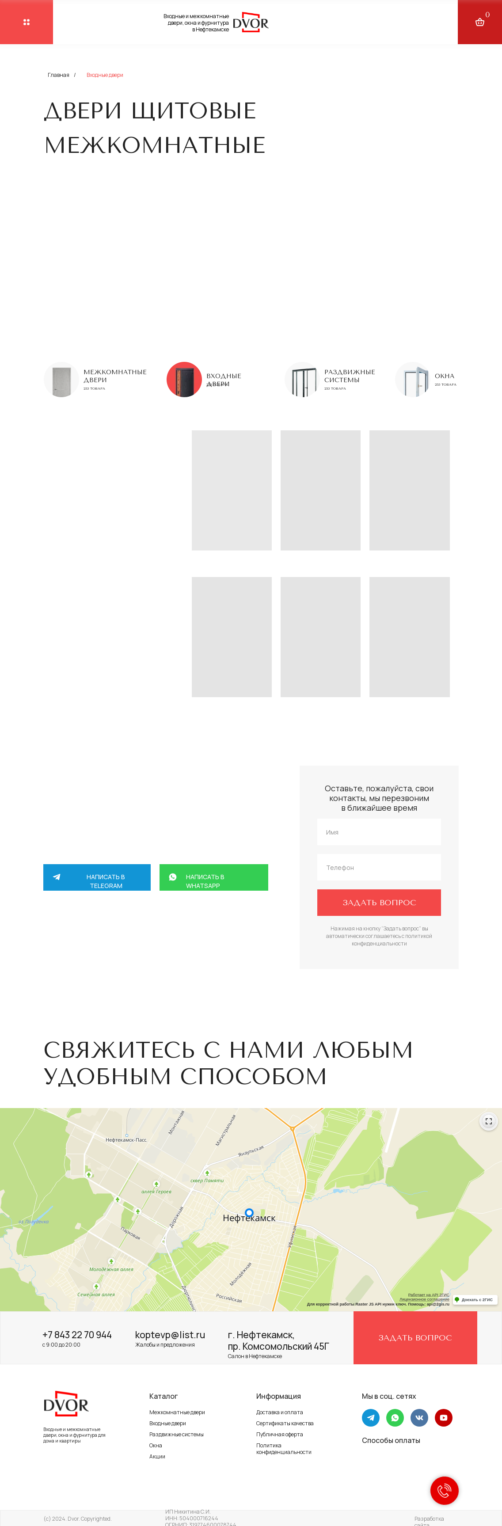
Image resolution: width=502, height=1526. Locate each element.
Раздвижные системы (349, 376)
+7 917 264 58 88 (131, 955)
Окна (444, 376)
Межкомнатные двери (177, 1412)
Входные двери (167, 1423)
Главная (58, 75)
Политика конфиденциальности (284, 1449)
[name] (379, 832)
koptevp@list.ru (170, 1335)
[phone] (379, 867)
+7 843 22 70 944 (77, 1335)
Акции (157, 1456)
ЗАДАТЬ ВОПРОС (379, 902)
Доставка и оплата (279, 1412)
